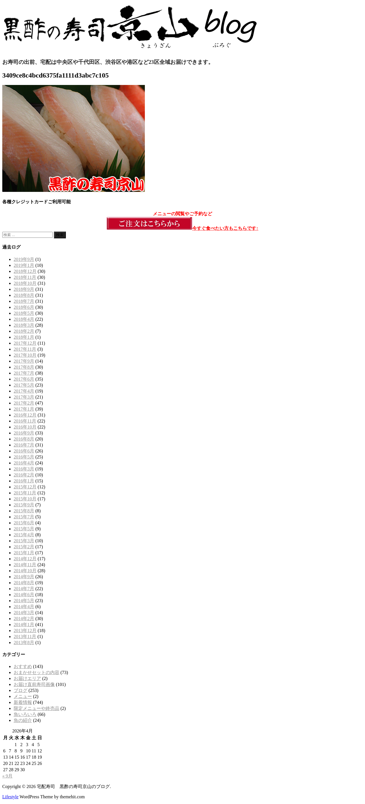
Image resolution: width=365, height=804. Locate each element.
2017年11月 (25, 349)
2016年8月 (24, 438)
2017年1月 (24, 409)
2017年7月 (24, 373)
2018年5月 (24, 313)
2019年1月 (24, 265)
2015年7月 (24, 516)
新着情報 (23, 702)
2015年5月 (24, 528)
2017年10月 (25, 355)
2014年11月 (25, 564)
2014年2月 (24, 618)
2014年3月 (24, 612)
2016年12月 (25, 415)
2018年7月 (24, 301)
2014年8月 (24, 582)
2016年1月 (24, 480)
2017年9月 (24, 361)
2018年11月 (25, 277)
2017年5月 (24, 385)
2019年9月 (24, 259)
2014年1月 (24, 624)
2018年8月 (24, 295)
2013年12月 (25, 630)
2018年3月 (24, 325)
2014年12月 (25, 558)
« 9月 (7, 775)
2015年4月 (24, 534)
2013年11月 (25, 636)
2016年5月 (24, 456)
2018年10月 (25, 283)
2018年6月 (24, 307)
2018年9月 (24, 289)
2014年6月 (24, 594)
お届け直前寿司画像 (34, 684)
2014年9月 (24, 576)
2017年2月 (24, 403)
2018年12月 (25, 271)
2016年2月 (24, 474)
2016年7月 (24, 444)
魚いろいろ (25, 714)
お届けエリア (27, 678)
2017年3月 (24, 397)
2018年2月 (24, 331)
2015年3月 (24, 540)
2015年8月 (24, 510)
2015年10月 (25, 498)
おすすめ (23, 666)
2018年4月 (24, 319)
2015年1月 (24, 552)
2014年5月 (24, 600)
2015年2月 (24, 546)
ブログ (20, 690)
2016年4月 (24, 462)
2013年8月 (24, 642)
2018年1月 (24, 337)
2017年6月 (24, 379)
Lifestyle (10, 796)
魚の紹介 (23, 720)
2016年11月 (25, 421)
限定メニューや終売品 (36, 708)
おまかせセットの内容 (36, 672)
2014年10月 (25, 570)
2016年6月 (24, 450)
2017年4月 (24, 391)
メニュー (23, 696)
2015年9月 (24, 504)
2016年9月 (24, 433)
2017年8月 (24, 367)
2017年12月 (25, 343)
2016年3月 (24, 468)
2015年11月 (25, 492)
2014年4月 (24, 606)
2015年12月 (25, 486)
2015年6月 (24, 522)
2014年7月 (24, 588)
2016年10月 (25, 427)
